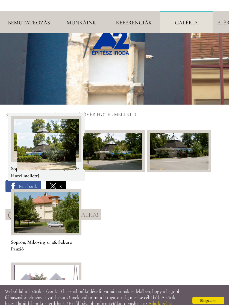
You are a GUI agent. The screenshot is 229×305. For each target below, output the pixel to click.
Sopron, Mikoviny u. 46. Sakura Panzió (41, 232)
